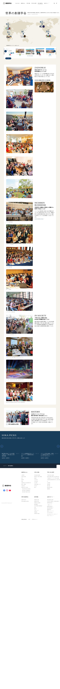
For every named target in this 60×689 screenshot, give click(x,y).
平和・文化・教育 (33, 3)
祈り (22, 478)
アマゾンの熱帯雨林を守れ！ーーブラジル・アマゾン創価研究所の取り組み (27, 454)
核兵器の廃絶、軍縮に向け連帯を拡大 (53, 476)
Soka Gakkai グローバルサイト (52, 514)
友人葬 (35, 485)
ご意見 (29, 519)
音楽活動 (48, 484)
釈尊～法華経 (23, 484)
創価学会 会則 (36, 501)
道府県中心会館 (36, 513)
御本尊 (22, 479)
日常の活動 (28, 3)
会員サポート (50, 496)
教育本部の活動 (49, 487)
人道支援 (48, 482)
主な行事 (35, 482)
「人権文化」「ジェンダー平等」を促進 (53, 478)
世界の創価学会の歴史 (25, 501)
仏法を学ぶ (36, 479)
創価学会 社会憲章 (37, 502)
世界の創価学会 (40, 3)
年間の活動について (37, 484)
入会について (36, 510)
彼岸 (35, 487)
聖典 (22, 481)
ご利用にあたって (34, 519)
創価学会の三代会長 (24, 487)
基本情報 (36, 496)
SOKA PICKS (17, 3)
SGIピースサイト (50, 515)
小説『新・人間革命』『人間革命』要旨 (53, 501)
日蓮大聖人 (23, 485)
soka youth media (49, 512)
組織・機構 (36, 504)
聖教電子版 (49, 509)
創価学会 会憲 (36, 499)
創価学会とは (23, 3)
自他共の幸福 (23, 476)
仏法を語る (36, 481)
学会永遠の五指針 (37, 475)
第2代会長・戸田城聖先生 (26, 490)
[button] (5, 51)
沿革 (35, 507)
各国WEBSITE (23, 499)
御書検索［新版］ (49, 502)
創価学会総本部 (49, 506)
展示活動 (48, 485)
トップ (4, 465)
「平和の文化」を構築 (50, 475)
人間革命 (22, 475)
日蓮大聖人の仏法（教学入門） (26, 482)
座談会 (35, 478)
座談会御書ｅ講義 (50, 499)
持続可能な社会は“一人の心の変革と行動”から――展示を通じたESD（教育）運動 (8, 454)
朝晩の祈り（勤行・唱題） (38, 476)
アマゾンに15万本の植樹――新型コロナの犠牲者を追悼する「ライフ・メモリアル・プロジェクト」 (47, 454)
